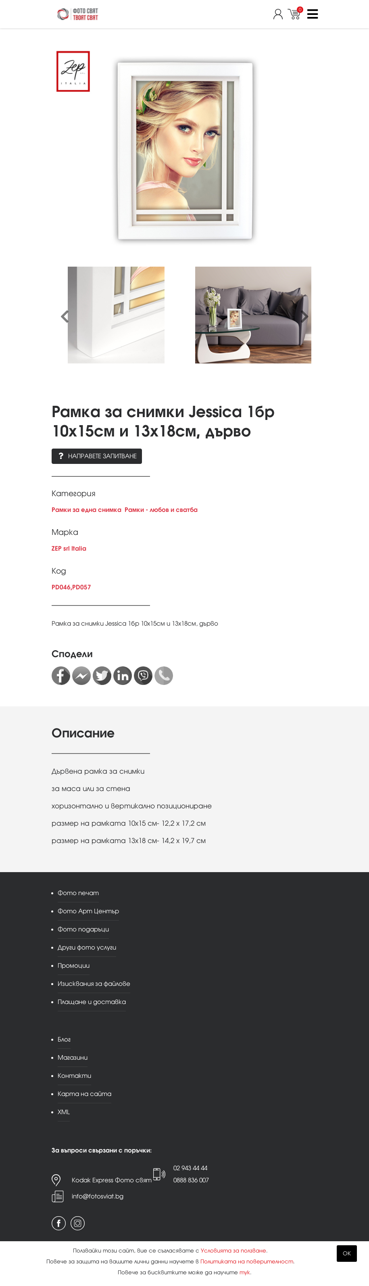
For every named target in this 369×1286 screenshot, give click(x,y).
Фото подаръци (83, 929)
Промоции (74, 965)
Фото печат (78, 892)
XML (64, 1112)
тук (245, 1272)
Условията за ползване (233, 1251)
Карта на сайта (84, 1093)
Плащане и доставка (92, 1001)
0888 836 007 (191, 1180)
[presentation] (65, 317)
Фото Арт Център (88, 911)
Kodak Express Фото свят (112, 1180)
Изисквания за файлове (94, 983)
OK (347, 1254)
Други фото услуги (87, 947)
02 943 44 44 (190, 1168)
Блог (64, 1039)
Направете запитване (97, 456)
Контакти (74, 1075)
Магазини (73, 1057)
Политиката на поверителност (246, 1262)
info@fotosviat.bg (97, 1196)
